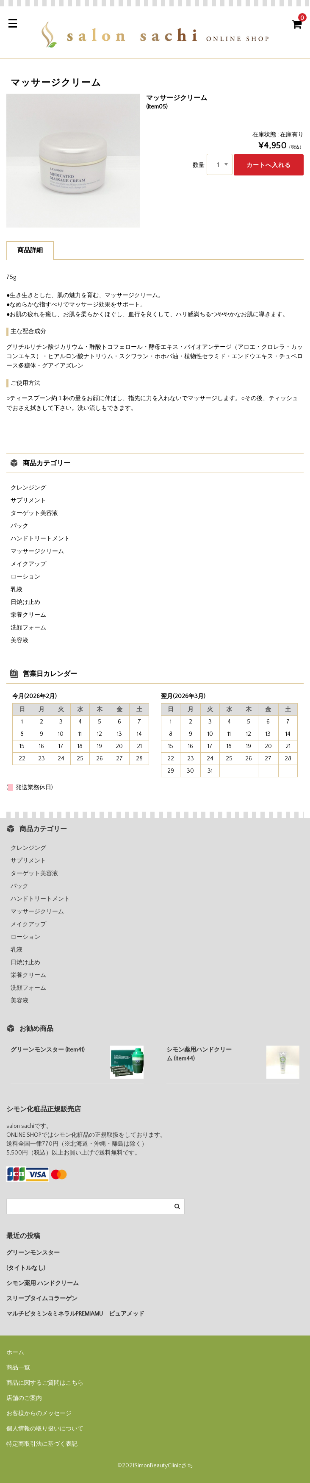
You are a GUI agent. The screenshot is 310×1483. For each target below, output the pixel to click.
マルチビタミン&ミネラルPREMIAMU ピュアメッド (75, 1313)
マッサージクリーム (37, 551)
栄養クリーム (28, 615)
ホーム (15, 1352)
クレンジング (28, 487)
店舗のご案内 (24, 1398)
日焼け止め (25, 602)
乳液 (16, 589)
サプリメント (28, 500)
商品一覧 (18, 1367)
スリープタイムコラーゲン (42, 1298)
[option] (73, 161)
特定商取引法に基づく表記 (42, 1444)
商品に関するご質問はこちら (44, 1383)
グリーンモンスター (33, 1252)
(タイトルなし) (25, 1268)
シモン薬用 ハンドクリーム (42, 1283)
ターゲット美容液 (34, 513)
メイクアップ (28, 564)
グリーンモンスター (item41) (48, 1049)
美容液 (19, 640)
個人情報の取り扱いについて (44, 1428)
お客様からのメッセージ (39, 1413)
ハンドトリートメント (40, 538)
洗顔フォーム (28, 627)
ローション (25, 576)
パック (19, 526)
